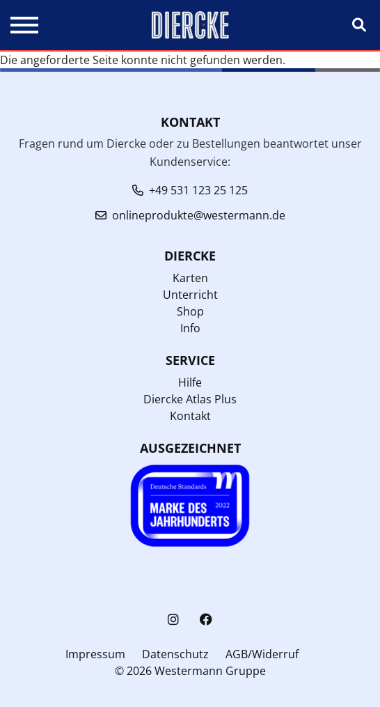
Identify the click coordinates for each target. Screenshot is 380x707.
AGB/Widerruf (262, 654)
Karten (190, 278)
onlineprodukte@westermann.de (198, 215)
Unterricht (190, 294)
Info (190, 328)
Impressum (95, 654)
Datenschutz (175, 654)
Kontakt (190, 416)
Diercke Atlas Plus (190, 399)
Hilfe (190, 382)
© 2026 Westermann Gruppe (190, 670)
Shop (190, 311)
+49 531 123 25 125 (198, 190)
